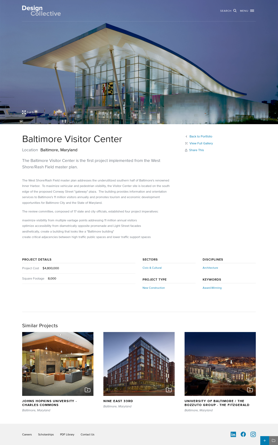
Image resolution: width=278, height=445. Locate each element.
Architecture (210, 267)
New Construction (154, 287)
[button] (247, 10)
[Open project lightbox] (108, 112)
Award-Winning (212, 287)
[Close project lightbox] (199, 143)
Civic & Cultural (152, 267)
